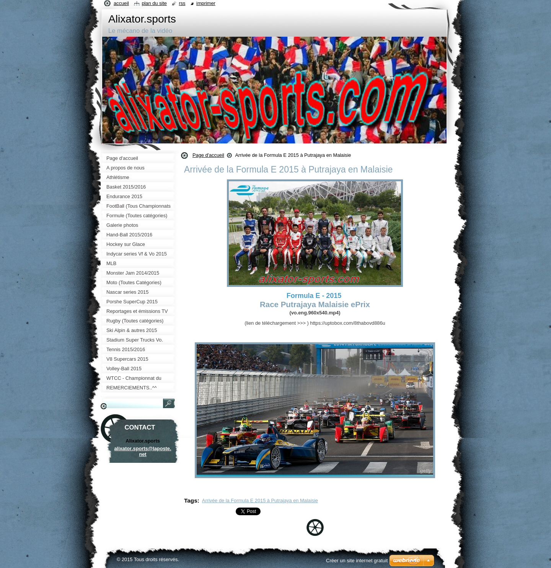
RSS (182, 3)
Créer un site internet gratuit (357, 560)
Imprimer (205, 3)
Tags (190, 500)
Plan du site (154, 3)
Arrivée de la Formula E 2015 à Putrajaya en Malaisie (260, 500)
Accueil (121, 3)
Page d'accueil (208, 155)
